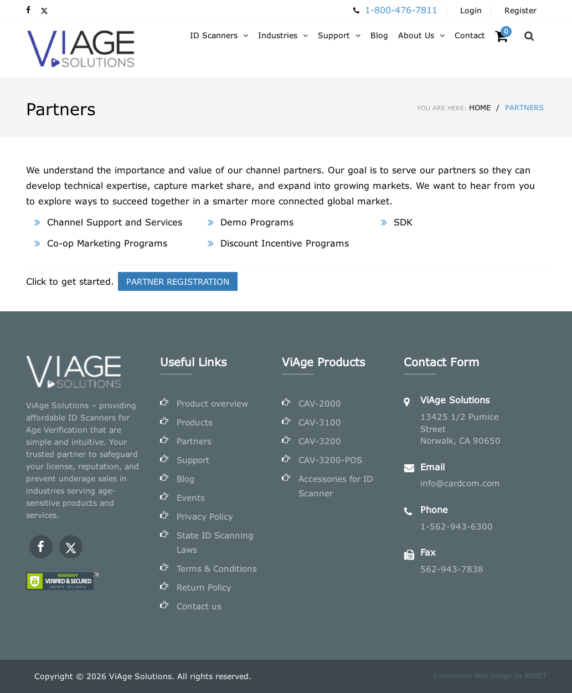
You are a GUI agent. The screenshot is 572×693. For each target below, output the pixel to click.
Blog (185, 479)
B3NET (535, 675)
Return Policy (204, 587)
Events (191, 497)
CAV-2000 (319, 403)
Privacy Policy (205, 516)
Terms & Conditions (217, 568)
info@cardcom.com (460, 483)
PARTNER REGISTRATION (177, 281)
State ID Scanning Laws (215, 542)
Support (193, 460)
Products (195, 422)
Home (454, 107)
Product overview (212, 403)
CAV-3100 (319, 422)
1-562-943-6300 (456, 526)
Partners (194, 441)
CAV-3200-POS (330, 460)
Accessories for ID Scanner (335, 486)
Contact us (199, 606)
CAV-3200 (319, 441)
